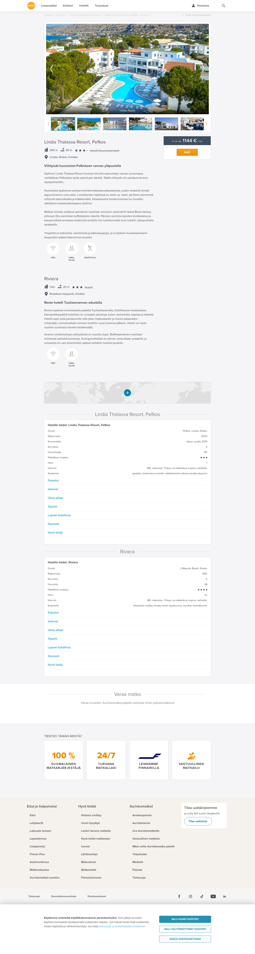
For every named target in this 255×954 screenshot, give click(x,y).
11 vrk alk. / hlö (187, 141)
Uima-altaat (55, 497)
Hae (187, 152)
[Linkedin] (225, 896)
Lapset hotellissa (59, 515)
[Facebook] (179, 896)
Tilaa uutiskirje (198, 821)
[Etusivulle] (31, 6)
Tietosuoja (34, 896)
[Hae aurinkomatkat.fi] (223, 5)
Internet (53, 489)
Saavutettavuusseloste (63, 896)
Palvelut (53, 480)
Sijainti (52, 506)
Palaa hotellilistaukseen (198, 14)
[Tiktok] (202, 896)
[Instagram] (191, 896)
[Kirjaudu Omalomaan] (200, 5)
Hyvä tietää (55, 532)
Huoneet (53, 523)
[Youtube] (213, 896)
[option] (127, 69)
